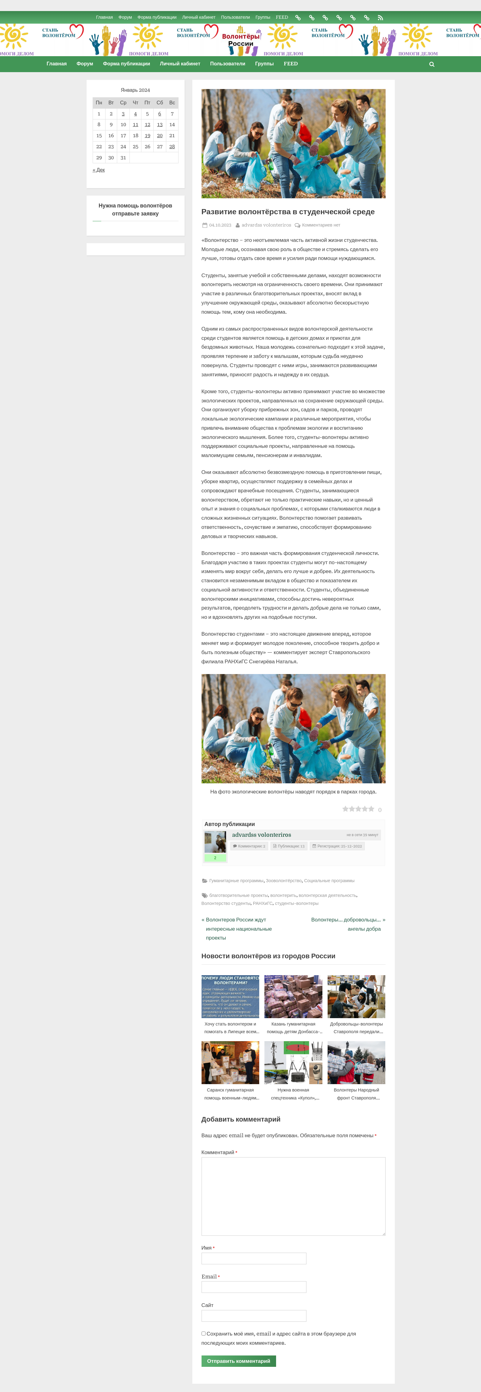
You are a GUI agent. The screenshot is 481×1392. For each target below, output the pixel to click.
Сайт (208, 1305)
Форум (125, 17)
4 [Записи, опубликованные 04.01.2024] (135, 114)
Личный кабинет (198, 17)
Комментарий (219, 1152)
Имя (208, 1248)
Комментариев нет (321, 225)
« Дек (99, 170)
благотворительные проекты (239, 895)
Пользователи (235, 17)
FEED (281, 17)
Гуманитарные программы (237, 881)
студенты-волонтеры (296, 903)
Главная (104, 17)
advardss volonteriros (266, 224)
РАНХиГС (262, 903)
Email (211, 1277)
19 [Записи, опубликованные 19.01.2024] (147, 135)
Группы (262, 17)
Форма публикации (156, 17)
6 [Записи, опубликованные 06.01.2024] (159, 114)
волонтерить (283, 895)
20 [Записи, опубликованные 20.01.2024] (160, 135)
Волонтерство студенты (226, 903)
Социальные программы (329, 881)
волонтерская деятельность (327, 895)
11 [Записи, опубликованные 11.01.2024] (135, 125)
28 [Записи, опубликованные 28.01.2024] (172, 146)
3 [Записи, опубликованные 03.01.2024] (123, 114)
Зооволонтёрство (284, 881)
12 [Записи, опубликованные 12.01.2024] (147, 125)
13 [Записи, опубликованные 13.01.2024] (160, 125)
